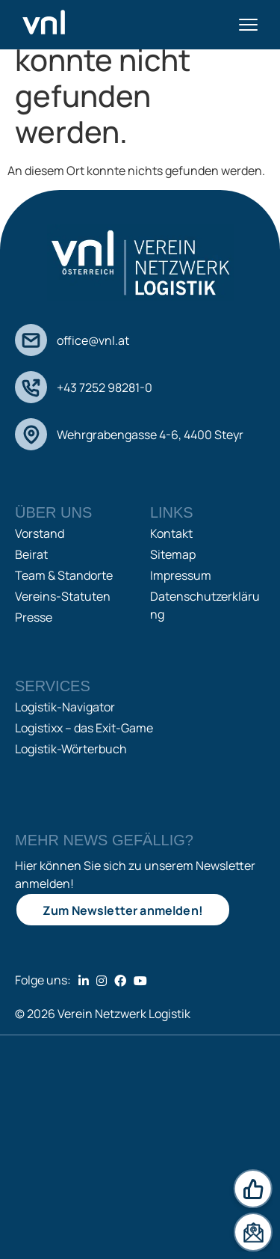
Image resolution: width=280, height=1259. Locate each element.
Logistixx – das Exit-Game (84, 728)
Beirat (31, 554)
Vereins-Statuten (63, 596)
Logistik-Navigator (65, 707)
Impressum (180, 575)
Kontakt (171, 533)
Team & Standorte (64, 575)
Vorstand (39, 533)
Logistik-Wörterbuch (71, 749)
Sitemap (173, 554)
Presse (33, 617)
